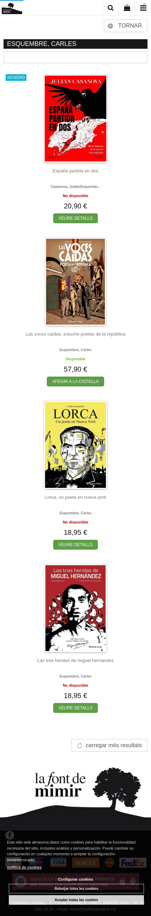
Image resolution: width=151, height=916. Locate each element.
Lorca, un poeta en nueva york (76, 497)
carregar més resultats (114, 745)
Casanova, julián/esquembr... (75, 187)
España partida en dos (75, 170)
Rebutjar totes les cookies (76, 889)
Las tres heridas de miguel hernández (75, 660)
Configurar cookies (75, 879)
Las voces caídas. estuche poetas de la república (75, 334)
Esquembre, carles (75, 350)
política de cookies (24, 867)
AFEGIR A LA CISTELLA (75, 381)
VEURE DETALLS (75, 218)
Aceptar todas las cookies (76, 900)
